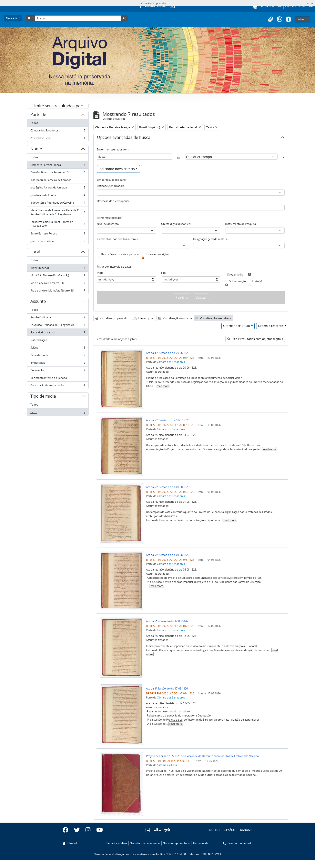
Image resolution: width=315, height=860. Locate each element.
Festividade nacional (57, 333)
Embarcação (57, 364)
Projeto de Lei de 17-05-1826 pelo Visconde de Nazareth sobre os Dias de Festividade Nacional (202, 756)
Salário (57, 348)
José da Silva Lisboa (57, 242)
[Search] (78, 18)
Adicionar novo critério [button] (117, 169)
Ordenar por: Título (237, 326)
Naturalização (57, 341)
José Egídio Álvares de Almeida (57, 188)
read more (163, 386)
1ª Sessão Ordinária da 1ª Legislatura (57, 326)
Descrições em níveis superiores (120, 254)
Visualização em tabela (213, 318)
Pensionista (201, 843)
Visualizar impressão (111, 318)
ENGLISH (214, 830)
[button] (270, 19)
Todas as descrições (157, 254)
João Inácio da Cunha (57, 196)
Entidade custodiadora (110, 186)
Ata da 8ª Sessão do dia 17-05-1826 (167, 688)
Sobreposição (237, 281)
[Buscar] (134, 157)
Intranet (70, 843)
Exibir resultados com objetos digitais (255, 339)
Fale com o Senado (237, 843)
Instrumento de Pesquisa (240, 224)
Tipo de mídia (43, 397)
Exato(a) (257, 281)
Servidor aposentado (176, 843)
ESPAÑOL (229, 830)
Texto (57, 413)
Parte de (38, 115)
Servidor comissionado (145, 843)
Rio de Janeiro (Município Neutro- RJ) (57, 291)
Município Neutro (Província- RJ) (57, 276)
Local (35, 252)
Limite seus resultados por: (57, 106)
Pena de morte (57, 356)
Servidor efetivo (116, 843)
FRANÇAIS (245, 830)
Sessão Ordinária (57, 318)
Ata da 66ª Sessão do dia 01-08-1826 (167, 487)
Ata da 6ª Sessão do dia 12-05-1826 (167, 621)
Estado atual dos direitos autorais (117, 239)
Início (100, 273)
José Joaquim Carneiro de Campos (57, 181)
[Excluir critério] (284, 158)
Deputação (57, 371)
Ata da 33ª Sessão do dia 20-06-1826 (167, 353)
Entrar (301, 19)
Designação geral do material (210, 239)
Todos (34, 123)
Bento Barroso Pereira (57, 234)
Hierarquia (143, 318)
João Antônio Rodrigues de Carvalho (57, 203)
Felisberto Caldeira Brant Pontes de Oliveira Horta (57, 224)
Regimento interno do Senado (57, 379)
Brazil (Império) (57, 269)
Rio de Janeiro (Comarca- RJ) (57, 284)
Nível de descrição (108, 224)
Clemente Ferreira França (57, 166)
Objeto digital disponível (176, 224)
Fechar (310, 3)
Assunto (38, 302)
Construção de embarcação (57, 386)
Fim (163, 273)
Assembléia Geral (57, 139)
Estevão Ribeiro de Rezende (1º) (57, 173)
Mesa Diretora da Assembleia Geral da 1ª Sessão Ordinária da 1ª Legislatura (57, 212)
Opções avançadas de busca (123, 138)
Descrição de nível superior (113, 201)
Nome (36, 149)
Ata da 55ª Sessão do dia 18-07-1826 (167, 420)
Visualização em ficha (175, 318)
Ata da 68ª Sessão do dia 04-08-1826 (167, 555)
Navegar (12, 18)
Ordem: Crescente (271, 326)
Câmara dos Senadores (57, 131)
